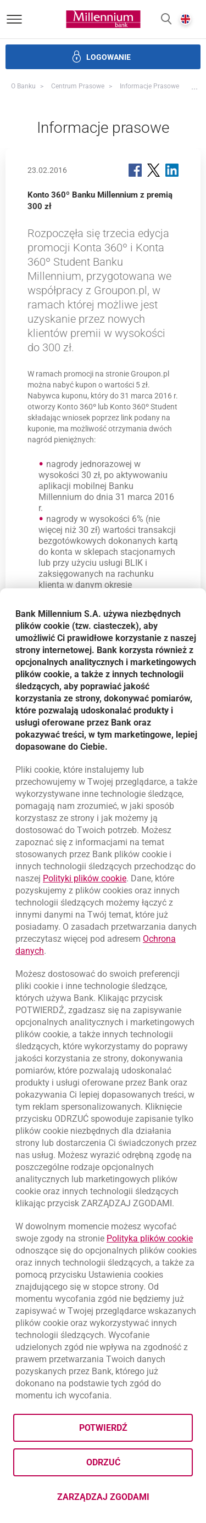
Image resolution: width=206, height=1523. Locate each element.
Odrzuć (103, 1462)
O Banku (23, 86)
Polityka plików (150, 1238)
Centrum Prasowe (77, 86)
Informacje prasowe (149, 86)
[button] (166, 19)
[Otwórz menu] (14, 19)
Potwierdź (103, 1428)
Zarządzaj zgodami (125, 1500)
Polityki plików (84, 878)
